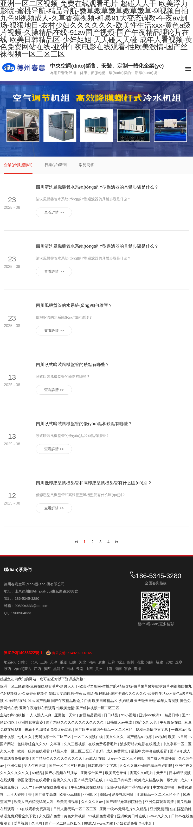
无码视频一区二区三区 (53, 737)
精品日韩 (172, 715)
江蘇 (111, 662)
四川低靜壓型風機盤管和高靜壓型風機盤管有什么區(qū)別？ (94, 482)
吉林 (70, 669)
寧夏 (127, 669)
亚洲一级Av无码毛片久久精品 (123, 809)
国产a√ (175, 751)
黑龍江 (58, 669)
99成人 (89, 823)
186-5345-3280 (158, 576)
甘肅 (108, 669)
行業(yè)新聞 (56, 165)
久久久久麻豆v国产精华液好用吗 (146, 766)
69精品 (37, 773)
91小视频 (129, 715)
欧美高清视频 (68, 802)
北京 (34, 662)
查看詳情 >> (54, 212)
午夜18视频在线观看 (88, 787)
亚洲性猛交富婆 (31, 722)
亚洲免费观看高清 (160, 802)
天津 (53, 662)
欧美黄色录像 (116, 773)
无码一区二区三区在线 (126, 758)
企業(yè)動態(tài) (18, 165)
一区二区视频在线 (89, 737)
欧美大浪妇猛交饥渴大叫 (34, 802)
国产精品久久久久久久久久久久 (57, 758)
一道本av (178, 729)
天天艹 (161, 773)
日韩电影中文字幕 (103, 766)
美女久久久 (115, 737)
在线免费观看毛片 (103, 744)
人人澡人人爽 (41, 715)
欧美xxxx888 (70, 794)
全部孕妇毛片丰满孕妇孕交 (129, 787)
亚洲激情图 (159, 809)
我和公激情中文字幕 (152, 729)
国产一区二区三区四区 (63, 823)
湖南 (150, 662)
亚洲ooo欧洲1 (150, 715)
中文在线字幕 (164, 787)
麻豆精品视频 (90, 715)
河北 (82, 662)
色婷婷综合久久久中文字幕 (39, 744)
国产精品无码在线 (89, 780)
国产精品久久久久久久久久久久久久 (75, 722)
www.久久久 (159, 816)
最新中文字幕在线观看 (149, 751)
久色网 (37, 823)
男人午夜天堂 (35, 766)
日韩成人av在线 (120, 722)
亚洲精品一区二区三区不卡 (158, 794)
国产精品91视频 (140, 737)
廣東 (101, 662)
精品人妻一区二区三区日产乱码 (78, 751)
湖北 (140, 662)
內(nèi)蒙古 (22, 669)
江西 (37, 669)
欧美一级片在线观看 (34, 751)
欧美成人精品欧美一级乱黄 (156, 780)
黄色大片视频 (75, 816)
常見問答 (86, 165)
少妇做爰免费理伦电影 (134, 823)
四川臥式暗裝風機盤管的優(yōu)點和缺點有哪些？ (84, 423)
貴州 (99, 669)
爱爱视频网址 (123, 794)
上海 (44, 662)
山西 (89, 669)
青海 (137, 669)
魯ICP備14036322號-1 (23, 653)
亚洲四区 (90, 794)
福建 (159, 662)
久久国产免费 (50, 816)
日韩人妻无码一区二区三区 (75, 809)
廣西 (47, 669)
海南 (118, 669)
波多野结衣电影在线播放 (140, 744)
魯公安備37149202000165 (72, 653)
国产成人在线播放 (161, 758)
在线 (101, 758)
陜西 (7, 669)
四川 (130, 662)
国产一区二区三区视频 (67, 766)
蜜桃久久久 (62, 780)
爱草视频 (21, 823)
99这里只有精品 (119, 780)
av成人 (90, 758)
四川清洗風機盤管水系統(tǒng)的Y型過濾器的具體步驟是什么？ (97, 187)
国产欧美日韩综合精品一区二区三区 (104, 729)
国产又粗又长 (146, 722)
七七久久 (25, 737)
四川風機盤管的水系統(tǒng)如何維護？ (74, 305)
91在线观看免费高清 (34, 809)
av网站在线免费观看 (52, 787)
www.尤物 (105, 823)
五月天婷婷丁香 (19, 794)
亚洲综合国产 (91, 773)
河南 (92, 662)
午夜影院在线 (171, 722)
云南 (79, 669)
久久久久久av (92, 802)
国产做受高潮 (46, 794)
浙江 (121, 662)
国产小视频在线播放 (61, 773)
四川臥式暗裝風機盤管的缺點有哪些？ (72, 364)
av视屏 (160, 737)
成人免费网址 (117, 751)
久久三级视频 (75, 744)
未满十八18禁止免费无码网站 (49, 729)
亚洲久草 (14, 766)
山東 (73, 662)
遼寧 (178, 662)
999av (105, 794)
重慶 (63, 662)
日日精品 (111, 715)
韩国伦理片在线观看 (34, 780)
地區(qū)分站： (16, 662)
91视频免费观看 (101, 816)
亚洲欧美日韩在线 (132, 816)
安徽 (169, 662)
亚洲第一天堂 (65, 715)
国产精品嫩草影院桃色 (124, 802)
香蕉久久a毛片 (142, 773)
